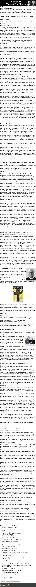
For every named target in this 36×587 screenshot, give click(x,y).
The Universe (7, 21)
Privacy (7, 582)
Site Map (2, 582)
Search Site (13, 582)
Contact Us (17, 582)
